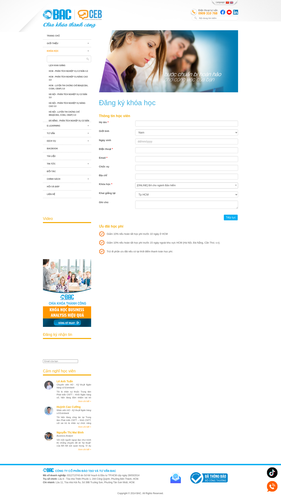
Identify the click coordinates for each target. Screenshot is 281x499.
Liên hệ (51, 194)
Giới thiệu (52, 43)
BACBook (52, 148)
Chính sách (53, 179)
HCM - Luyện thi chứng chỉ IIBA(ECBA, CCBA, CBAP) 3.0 (68, 87)
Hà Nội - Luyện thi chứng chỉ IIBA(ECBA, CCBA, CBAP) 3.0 (64, 113)
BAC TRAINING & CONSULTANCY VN (57, 14)
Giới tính (104, 131)
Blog (67, 205)
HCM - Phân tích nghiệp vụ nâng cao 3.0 (68, 78)
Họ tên (103, 122)
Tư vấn (51, 133)
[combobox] (186, 185)
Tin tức (51, 164)
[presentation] (66, 350)
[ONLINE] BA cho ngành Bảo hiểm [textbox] (156, 185)
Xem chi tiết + (84, 401)
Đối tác (51, 171)
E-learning (53, 126)
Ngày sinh (105, 140)
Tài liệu (51, 156)
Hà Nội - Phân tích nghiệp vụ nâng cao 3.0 (67, 104)
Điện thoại (106, 149)
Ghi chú (103, 202)
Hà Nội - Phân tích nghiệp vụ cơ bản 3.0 (68, 96)
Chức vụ (104, 166)
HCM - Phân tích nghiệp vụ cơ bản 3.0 (68, 71)
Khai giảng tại (107, 193)
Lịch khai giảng (57, 65)
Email (103, 157)
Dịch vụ (51, 141)
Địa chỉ (103, 175)
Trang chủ (53, 36)
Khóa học (53, 51)
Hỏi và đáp (53, 186)
